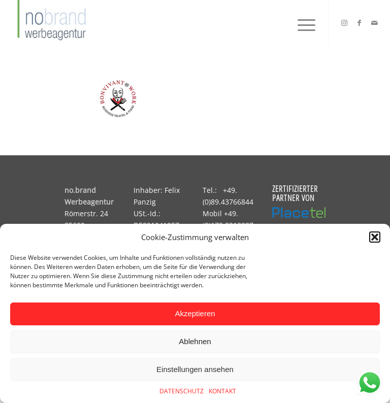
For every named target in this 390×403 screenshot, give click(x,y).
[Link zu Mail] (374, 22)
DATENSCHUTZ (181, 391)
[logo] (50, 23)
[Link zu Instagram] (344, 22)
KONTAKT (222, 391)
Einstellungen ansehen (195, 369)
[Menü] (301, 23)
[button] (375, 237)
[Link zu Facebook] (359, 22)
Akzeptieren (195, 313)
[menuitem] (301, 23)
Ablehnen (195, 341)
